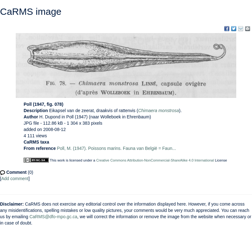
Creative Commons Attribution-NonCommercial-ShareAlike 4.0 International (155, 160)
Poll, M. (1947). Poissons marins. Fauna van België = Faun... (116, 148)
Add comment (14, 178)
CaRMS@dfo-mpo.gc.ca (53, 216)
